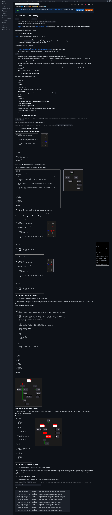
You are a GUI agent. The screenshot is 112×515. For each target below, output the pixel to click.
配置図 (66, 1)
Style (37, 4)
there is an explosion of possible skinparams (28, 49)
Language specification (28, 4)
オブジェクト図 (59, 1)
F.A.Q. (3, 13)
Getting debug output (101, 264)
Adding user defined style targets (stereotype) (102, 255)
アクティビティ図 (38, 1)
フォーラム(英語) (6, 18)
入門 (3, 6)
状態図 (53, 1)
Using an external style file (101, 261)
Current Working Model (101, 248)
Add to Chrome (80, 10)
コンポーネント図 (47, 1)
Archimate (93, 1)
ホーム (3, 1)
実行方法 (4, 11)
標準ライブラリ (5, 25)
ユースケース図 (24, 1)
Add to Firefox (89, 10)
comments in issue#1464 (41, 26)
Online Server (5, 8)
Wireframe (87, 1)
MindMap (103, 1)
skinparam (17, 36)
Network (82, 1)
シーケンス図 (17, 1)
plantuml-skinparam (46, 49)
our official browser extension (55, 9)
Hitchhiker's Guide (6, 30)
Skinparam (20, 26)
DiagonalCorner (22, 99)
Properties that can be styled (101, 245)
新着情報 (4, 4)
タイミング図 (72, 1)
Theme (4, 20)
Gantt (98, 1)
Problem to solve (100, 243)
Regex (77, 1)
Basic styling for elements (100, 251)
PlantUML (19, 4)
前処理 (3, 22)
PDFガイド (4, 27)
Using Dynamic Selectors (102, 258)
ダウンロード (5, 15)
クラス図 (31, 1)
